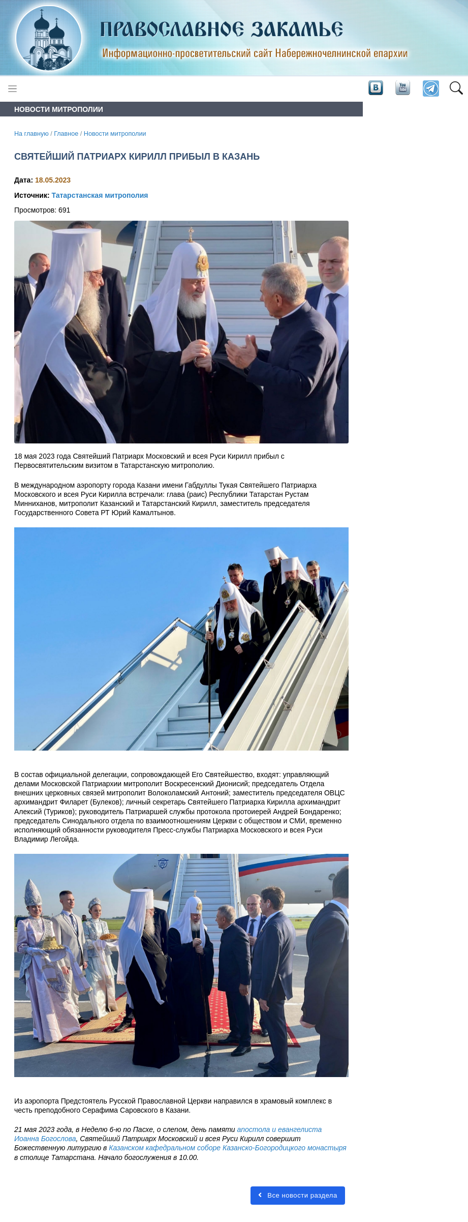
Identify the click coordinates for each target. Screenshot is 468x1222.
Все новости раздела (297, 1195)
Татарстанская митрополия (99, 195)
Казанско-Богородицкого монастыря (285, 1148)
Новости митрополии (115, 133)
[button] (456, 89)
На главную (31, 133)
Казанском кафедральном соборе (165, 1148)
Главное (66, 133)
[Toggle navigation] (12, 88)
